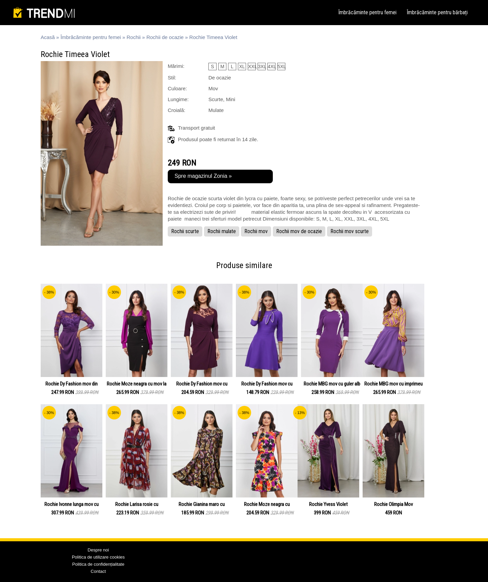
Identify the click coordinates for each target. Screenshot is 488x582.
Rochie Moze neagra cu (267, 504)
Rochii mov (256, 231)
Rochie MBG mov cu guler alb (332, 384)
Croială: (176, 110)
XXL (252, 66)
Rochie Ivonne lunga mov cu (71, 504)
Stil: (172, 77)
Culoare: (177, 88)
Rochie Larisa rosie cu (136, 504)
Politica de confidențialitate (98, 564)
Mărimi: (176, 66)
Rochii (134, 37)
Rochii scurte (185, 231)
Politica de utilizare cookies (98, 557)
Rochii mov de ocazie (299, 231)
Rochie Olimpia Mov (393, 504)
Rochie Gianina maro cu (202, 504)
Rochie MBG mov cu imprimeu (393, 384)
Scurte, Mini (221, 99)
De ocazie (219, 77)
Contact (98, 571)
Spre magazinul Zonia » (203, 176)
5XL (281, 66)
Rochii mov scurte (349, 231)
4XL (272, 66)
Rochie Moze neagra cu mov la (136, 384)
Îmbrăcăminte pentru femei (367, 12)
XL (242, 66)
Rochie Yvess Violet (328, 504)
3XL (262, 66)
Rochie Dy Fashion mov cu (201, 384)
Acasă (48, 37)
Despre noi (98, 549)
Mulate (216, 110)
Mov (213, 88)
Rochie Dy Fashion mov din (71, 384)
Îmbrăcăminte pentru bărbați (437, 12)
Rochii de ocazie (165, 37)
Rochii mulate (221, 231)
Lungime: (178, 99)
